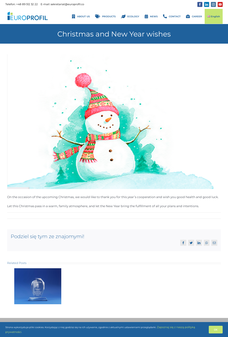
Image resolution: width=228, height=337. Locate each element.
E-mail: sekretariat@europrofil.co (62, 4)
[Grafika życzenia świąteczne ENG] (114, 121)
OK (215, 329)
